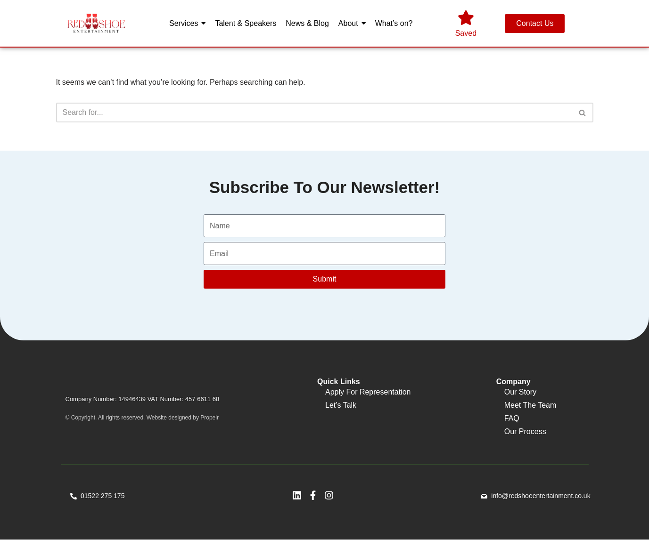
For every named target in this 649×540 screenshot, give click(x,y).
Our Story (520, 392)
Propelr (209, 418)
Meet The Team (530, 406)
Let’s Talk (340, 406)
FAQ (511, 419)
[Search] (314, 112)
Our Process (525, 432)
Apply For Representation (368, 392)
